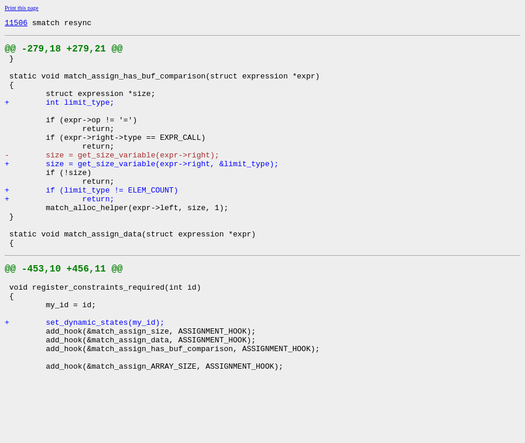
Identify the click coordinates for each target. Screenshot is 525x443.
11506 (16, 24)
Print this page (22, 8)
